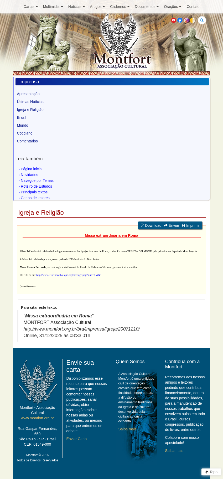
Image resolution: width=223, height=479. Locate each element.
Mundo (22, 125)
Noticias (76, 6)
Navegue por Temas (37, 180)
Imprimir (190, 225)
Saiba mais (127, 429)
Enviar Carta (76, 439)
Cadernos (119, 6)
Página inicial (32, 169)
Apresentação (28, 94)
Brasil (21, 117)
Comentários (27, 141)
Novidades (29, 175)
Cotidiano (25, 133)
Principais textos (34, 192)
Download (151, 225)
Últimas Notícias (30, 102)
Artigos (97, 6)
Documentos (147, 6)
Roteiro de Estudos (36, 186)
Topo (211, 472)
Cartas (31, 6)
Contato (192, 6)
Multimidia (53, 6)
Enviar (171, 225)
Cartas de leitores (35, 198)
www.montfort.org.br (37, 418)
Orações (172, 6)
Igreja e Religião (30, 109)
